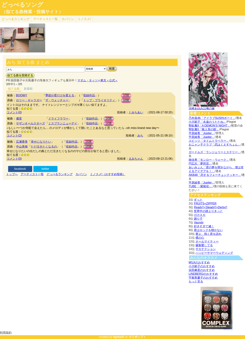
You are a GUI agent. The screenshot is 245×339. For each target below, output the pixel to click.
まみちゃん (136, 158)
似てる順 (14, 88)
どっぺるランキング (60, 174)
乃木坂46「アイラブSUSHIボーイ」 (212, 118)
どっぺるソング (22, 4)
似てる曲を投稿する (20, 75)
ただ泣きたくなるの (44, 146)
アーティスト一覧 (32, 174)
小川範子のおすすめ (202, 266)
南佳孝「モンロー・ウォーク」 (209, 159)
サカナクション (205, 249)
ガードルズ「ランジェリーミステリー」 (215, 152)
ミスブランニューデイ (62, 123)
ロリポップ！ (137, 336)
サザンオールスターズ (30, 123)
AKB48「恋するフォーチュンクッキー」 (215, 174)
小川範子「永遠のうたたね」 (207, 121)
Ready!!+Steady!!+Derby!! (210, 207)
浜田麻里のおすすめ (202, 270)
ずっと (198, 199)
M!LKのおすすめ (199, 262)
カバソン (68, 19)
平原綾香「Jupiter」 (202, 133)
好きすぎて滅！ (204, 226)
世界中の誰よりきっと (208, 211)
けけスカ (199, 214)
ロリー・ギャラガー (29, 100)
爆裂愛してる (204, 245)
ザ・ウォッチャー (56, 100)
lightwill (118, 336)
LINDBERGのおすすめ (203, 273)
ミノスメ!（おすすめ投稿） (107, 174)
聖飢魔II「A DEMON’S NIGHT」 (209, 125)
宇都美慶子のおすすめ (203, 277)
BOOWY (21, 95)
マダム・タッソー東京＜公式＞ (97, 80)
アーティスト (45, 19)
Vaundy (198, 222)
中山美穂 (22, 146)
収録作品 (89, 95)
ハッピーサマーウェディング (214, 252)
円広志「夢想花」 (200, 163)
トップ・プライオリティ (99, 100)
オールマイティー (207, 241)
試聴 (126, 95)
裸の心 (199, 237)
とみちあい (136, 112)
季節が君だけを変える (59, 95)
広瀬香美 (22, 141)
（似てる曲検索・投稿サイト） (32, 11)
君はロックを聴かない (208, 230)
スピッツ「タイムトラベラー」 (209, 140)
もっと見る (196, 281)
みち (140, 135)
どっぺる (15, 19)
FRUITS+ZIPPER (205, 203)
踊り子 (198, 218)
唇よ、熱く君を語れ (208, 233)
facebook (20, 168)
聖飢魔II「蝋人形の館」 (204, 129)
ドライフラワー (58, 118)
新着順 (28, 88)
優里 (19, 118)
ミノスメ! (84, 19)
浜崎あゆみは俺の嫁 (202, 108)
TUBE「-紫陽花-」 (201, 186)
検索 (112, 68)
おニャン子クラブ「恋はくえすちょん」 (215, 144)
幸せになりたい (41, 141)
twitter (45, 168)
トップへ (12, 174)
